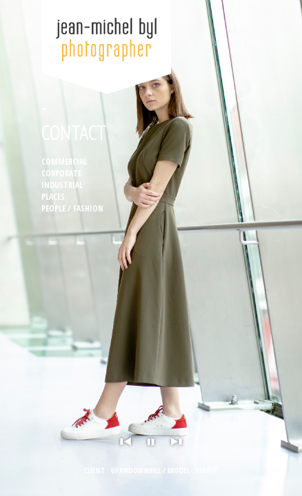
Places (53, 197)
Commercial (64, 161)
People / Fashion (72, 208)
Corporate (61, 173)
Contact (73, 132)
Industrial (62, 185)
